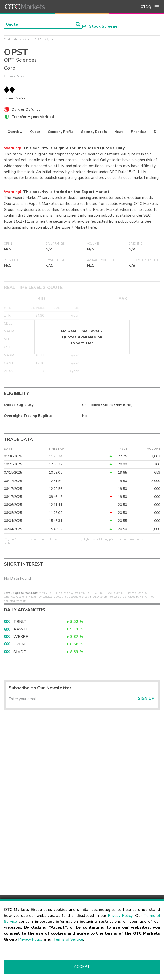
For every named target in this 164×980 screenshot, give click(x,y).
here (92, 227)
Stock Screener (100, 26)
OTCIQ (146, 6)
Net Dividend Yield (143, 260)
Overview (15, 132)
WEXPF (20, 636)
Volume (93, 244)
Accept (82, 966)
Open (8, 244)
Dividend (135, 244)
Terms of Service (68, 939)
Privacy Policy (120, 915)
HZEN (19, 644)
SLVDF (19, 651)
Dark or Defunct (26, 109)
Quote (35, 132)
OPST (40, 39)
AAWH (20, 629)
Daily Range (55, 244)
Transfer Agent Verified (33, 116)
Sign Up (146, 699)
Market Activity (14, 39)
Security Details (94, 132)
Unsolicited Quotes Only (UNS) (107, 404)
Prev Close (12, 260)
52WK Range (55, 260)
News (119, 132)
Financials (138, 132)
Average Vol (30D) (101, 260)
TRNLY (19, 621)
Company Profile (60, 132)
